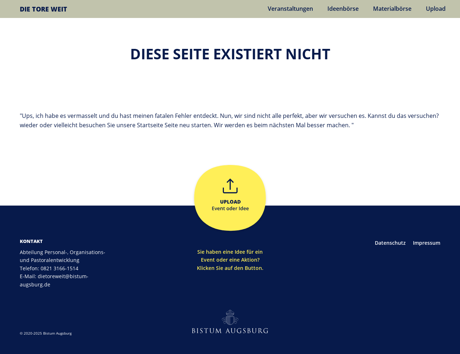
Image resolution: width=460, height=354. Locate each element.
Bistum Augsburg (57, 333)
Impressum (426, 242)
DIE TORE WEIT (43, 9)
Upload (436, 9)
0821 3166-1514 (59, 268)
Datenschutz (390, 242)
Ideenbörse (343, 9)
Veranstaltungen (290, 9)
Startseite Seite (158, 125)
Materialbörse (392, 9)
